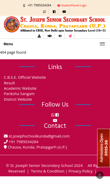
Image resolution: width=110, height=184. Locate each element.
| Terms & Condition (45, 171)
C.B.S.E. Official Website (25, 77)
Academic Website (20, 88)
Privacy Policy (80, 171)
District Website (18, 99)
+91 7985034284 (39, 5)
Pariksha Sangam (19, 93)
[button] (45, 11)
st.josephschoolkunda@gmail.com (39, 136)
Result (9, 82)
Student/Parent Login (74, 5)
